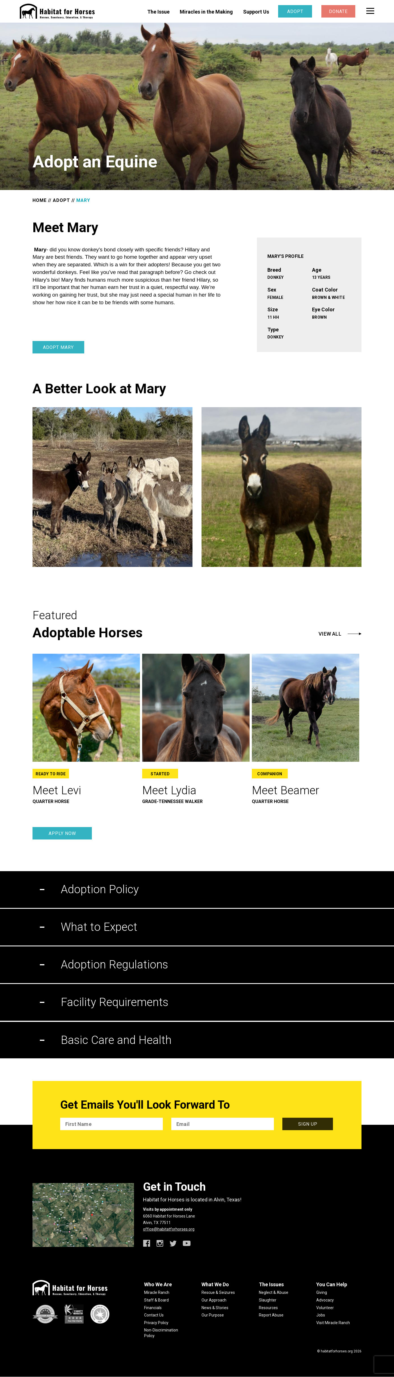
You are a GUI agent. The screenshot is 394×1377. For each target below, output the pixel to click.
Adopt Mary (58, 347)
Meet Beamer (285, 790)
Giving (321, 1292)
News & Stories (215, 1307)
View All (330, 633)
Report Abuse (271, 1315)
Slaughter (267, 1300)
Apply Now (62, 833)
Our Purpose (213, 1315)
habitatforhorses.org (337, 1351)
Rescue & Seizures (218, 1292)
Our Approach (214, 1300)
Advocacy (325, 1300)
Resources (268, 1307)
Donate (338, 11)
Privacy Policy (156, 1322)
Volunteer (325, 1307)
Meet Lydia (169, 790)
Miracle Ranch (156, 1292)
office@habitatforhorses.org (168, 1229)
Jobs (320, 1315)
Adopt (295, 11)
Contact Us (154, 1315)
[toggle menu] (370, 11)
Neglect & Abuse (273, 1292)
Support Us (256, 12)
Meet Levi (57, 790)
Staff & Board (156, 1300)
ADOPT (61, 200)
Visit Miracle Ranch (333, 1322)
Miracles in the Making (206, 12)
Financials (153, 1307)
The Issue (158, 12)
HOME (40, 200)
